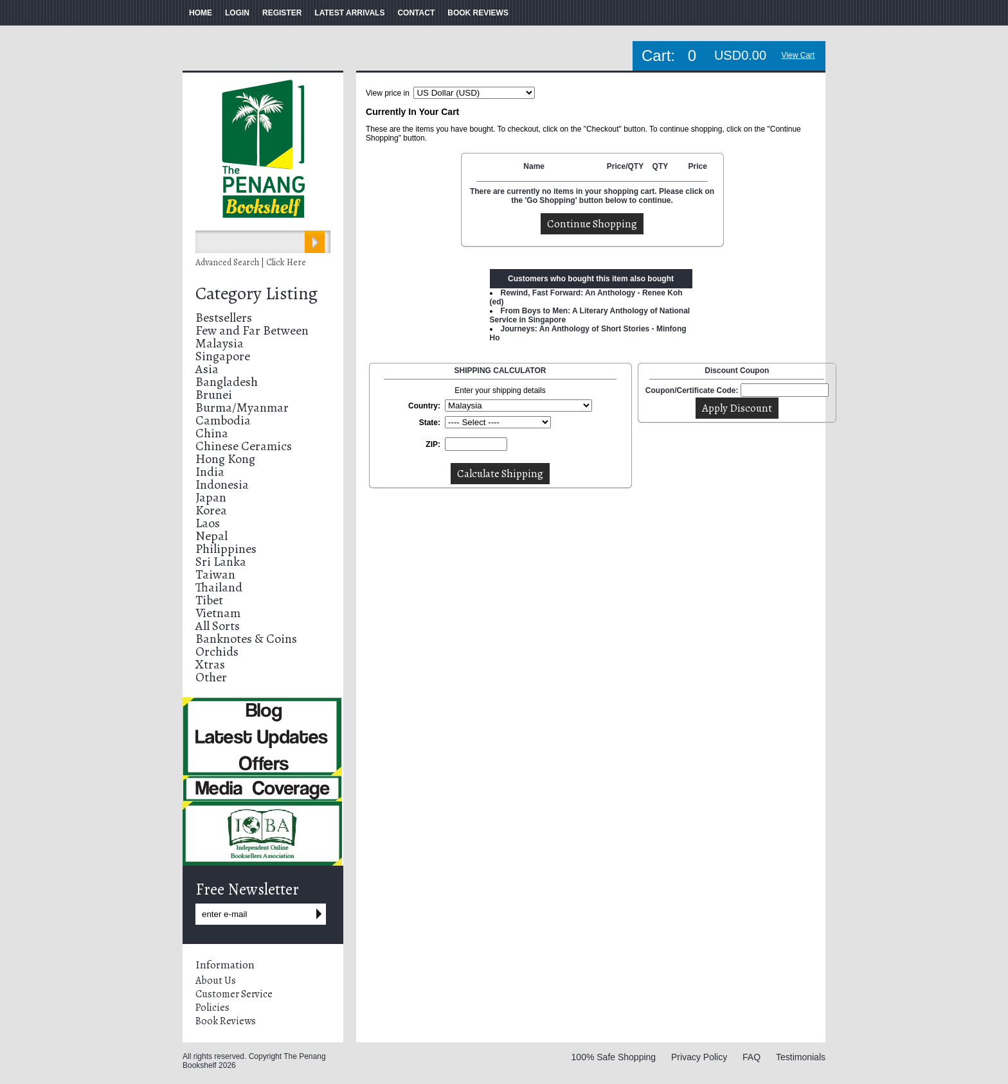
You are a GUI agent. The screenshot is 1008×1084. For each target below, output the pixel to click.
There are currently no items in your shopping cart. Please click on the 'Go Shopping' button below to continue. (592, 196)
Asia (207, 369)
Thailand (218, 587)
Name (533, 166)
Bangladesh (226, 381)
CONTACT (416, 12)
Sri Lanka (220, 561)
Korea (211, 510)
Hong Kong (225, 459)
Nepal (211, 536)
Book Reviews (225, 1021)
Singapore (222, 356)
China (211, 433)
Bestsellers (223, 317)
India (209, 471)
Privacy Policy (699, 1057)
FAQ (751, 1057)
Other (211, 677)
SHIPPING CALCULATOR (500, 370)
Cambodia (223, 420)
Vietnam (217, 613)
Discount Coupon (737, 370)
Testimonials (800, 1057)
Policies (212, 1008)
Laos (207, 523)
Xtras (210, 664)
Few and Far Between (252, 330)
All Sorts (217, 625)
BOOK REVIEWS (478, 12)
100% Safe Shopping (614, 1057)
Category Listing (256, 293)
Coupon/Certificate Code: (692, 390)
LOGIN (237, 12)
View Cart (798, 55)
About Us (215, 981)
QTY (660, 166)
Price (697, 166)
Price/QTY (625, 166)
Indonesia (222, 484)
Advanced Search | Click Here (250, 262)
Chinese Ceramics (243, 446)
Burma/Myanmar (242, 407)
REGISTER (282, 12)
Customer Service (234, 994)
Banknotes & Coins (246, 638)
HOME (200, 12)
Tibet (209, 600)
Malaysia (219, 343)
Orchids (217, 651)
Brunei (213, 394)
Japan (210, 497)
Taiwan (215, 574)
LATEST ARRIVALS (349, 12)
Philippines (225, 548)
